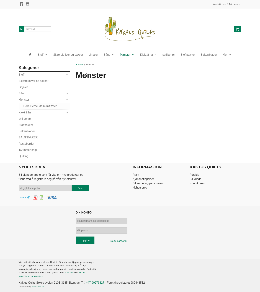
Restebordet (26, 143)
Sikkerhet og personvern (148, 183)
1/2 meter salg (28, 149)
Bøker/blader (209, 54)
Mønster (125, 54)
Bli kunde (196, 179)
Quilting (23, 156)
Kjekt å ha (146, 54)
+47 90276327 (95, 282)
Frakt (136, 174)
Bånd (107, 54)
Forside (79, 64)
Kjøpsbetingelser (143, 179)
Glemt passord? (118, 241)
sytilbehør (169, 54)
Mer (225, 54)
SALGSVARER (28, 137)
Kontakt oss (197, 183)
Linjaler (93, 54)
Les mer (69, 272)
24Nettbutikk (38, 286)
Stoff (41, 54)
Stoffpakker (188, 54)
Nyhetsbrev (140, 187)
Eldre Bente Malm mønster (40, 106)
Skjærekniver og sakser (68, 54)
